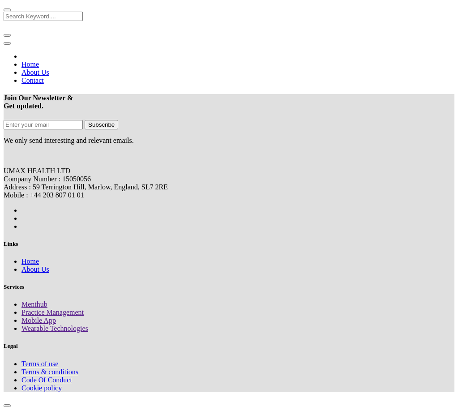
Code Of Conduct (46, 380)
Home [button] (30, 64)
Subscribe (101, 124)
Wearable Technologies (54, 328)
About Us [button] (35, 72)
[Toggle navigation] (7, 43)
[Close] (7, 10)
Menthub (34, 304)
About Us (35, 269)
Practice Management (52, 312)
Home (30, 261)
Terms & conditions (49, 372)
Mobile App (38, 320)
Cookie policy (41, 388)
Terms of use (39, 364)
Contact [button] (32, 80)
